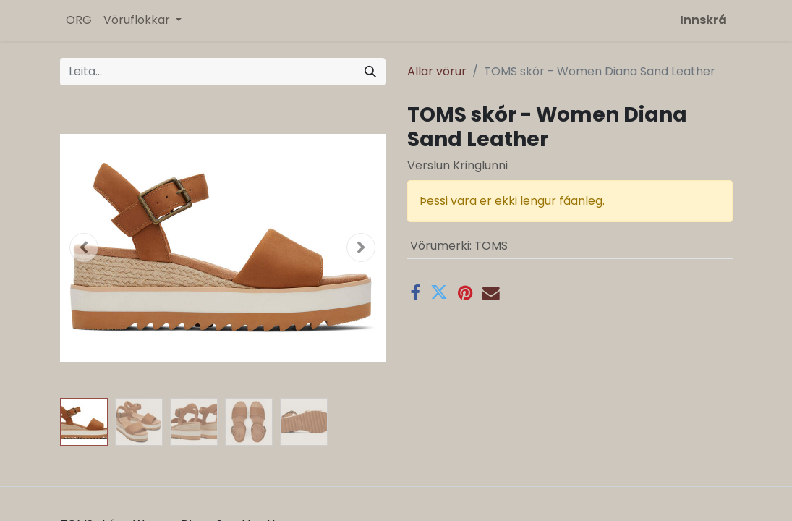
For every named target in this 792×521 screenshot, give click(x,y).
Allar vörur (437, 71)
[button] (84, 247)
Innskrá (703, 20)
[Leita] (370, 71)
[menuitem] (79, 20)
